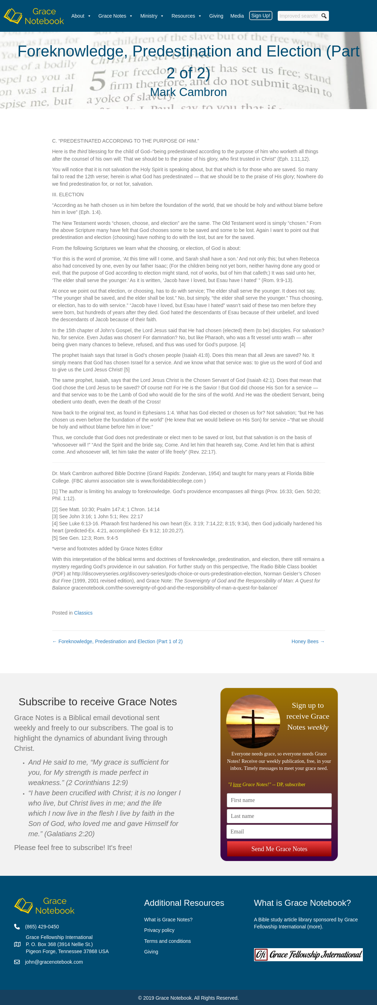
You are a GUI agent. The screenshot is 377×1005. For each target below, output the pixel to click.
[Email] (278, 832)
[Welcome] (34, 16)
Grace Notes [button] (116, 16)
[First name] (279, 800)
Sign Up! (260, 15)
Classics (83, 613)
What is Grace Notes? (168, 919)
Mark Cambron (188, 91)
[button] (324, 16)
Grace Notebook (173, 998)
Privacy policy (159, 930)
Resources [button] (186, 16)
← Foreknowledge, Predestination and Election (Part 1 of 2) (117, 641)
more (314, 926)
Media (237, 16)
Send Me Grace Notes (279, 844)
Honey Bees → (308, 641)
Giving (216, 16)
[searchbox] (303, 16)
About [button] (81, 16)
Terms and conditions (167, 941)
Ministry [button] (152, 16)
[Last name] (279, 816)
